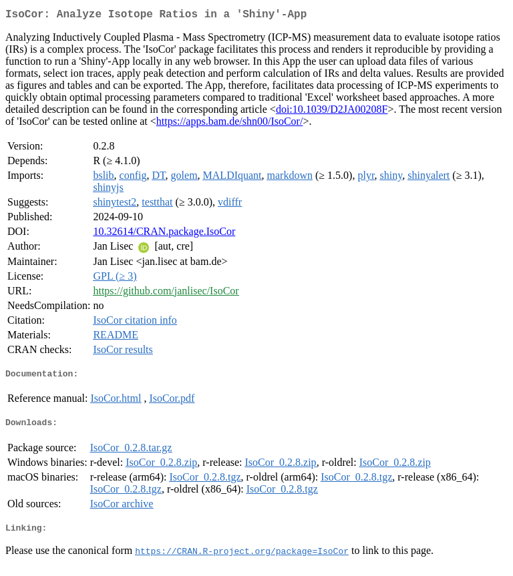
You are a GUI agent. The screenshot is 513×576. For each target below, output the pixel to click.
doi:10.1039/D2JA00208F (332, 111)
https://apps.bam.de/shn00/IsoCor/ (229, 123)
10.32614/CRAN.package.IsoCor (164, 234)
